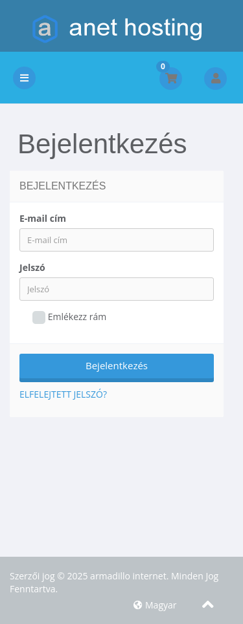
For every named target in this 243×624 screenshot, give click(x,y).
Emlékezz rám (69, 317)
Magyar (154, 605)
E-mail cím (42, 218)
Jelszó (32, 267)
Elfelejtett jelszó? (63, 394)
